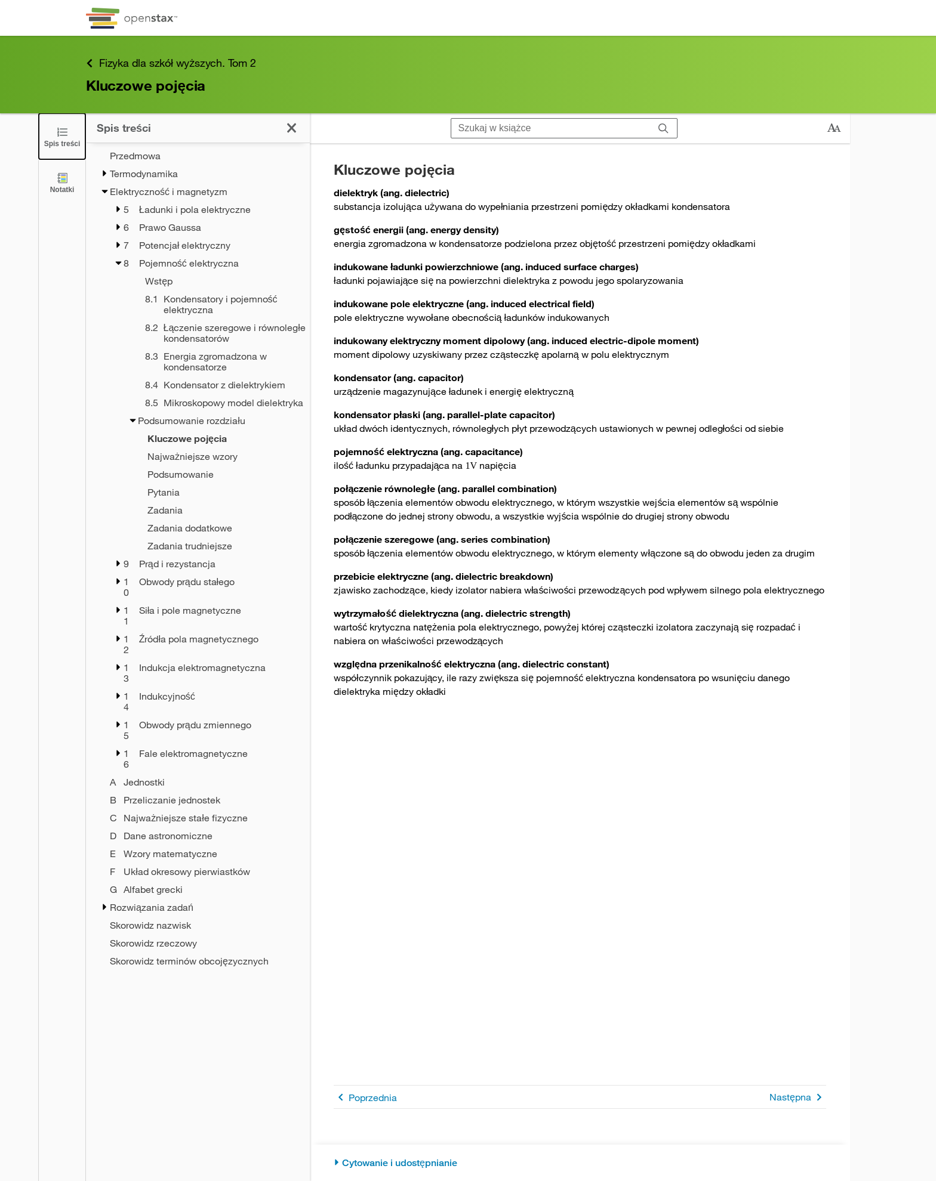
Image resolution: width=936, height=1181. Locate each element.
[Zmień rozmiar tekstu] (834, 128)
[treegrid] (198, 558)
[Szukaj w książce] (550, 128)
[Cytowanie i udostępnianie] (580, 1162)
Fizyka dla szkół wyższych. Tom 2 (171, 62)
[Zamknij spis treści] (62, 136)
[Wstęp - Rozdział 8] (212, 281)
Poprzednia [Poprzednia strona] (365, 1097)
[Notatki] (62, 182)
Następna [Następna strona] (797, 1097)
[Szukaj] (663, 128)
